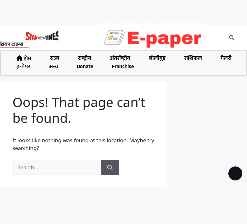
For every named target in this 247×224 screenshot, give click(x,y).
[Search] (110, 167)
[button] (231, 37)
